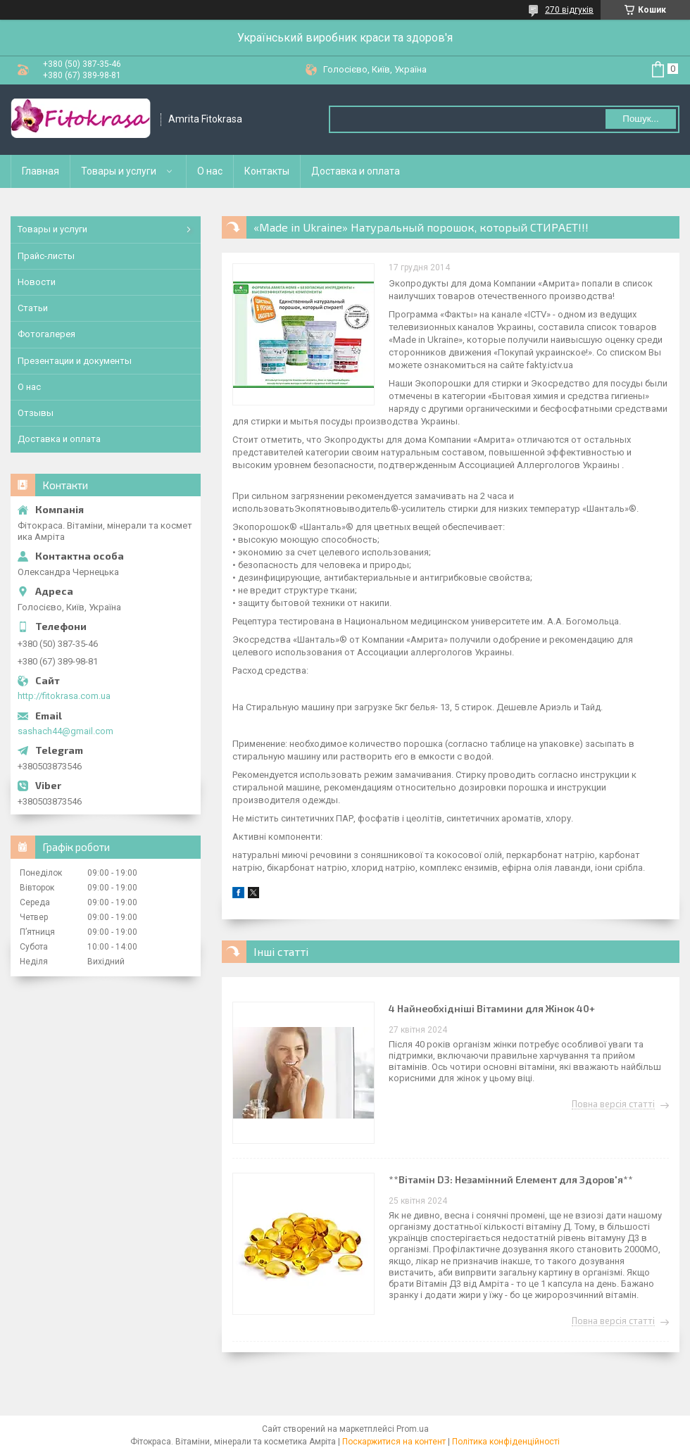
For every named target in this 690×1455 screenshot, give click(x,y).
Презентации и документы (75, 360)
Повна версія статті (613, 1104)
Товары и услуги (118, 171)
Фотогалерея (46, 334)
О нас (209, 171)
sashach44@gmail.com (65, 731)
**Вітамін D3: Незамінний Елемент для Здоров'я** (511, 1179)
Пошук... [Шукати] (640, 118)
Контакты (266, 171)
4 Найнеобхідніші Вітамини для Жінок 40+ (492, 1008)
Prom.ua (412, 1429)
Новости (37, 282)
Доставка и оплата (355, 171)
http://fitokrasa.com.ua (64, 696)
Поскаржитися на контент (394, 1442)
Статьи (33, 308)
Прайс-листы (46, 256)
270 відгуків (569, 10)
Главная (40, 171)
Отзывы (36, 413)
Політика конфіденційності (506, 1442)
